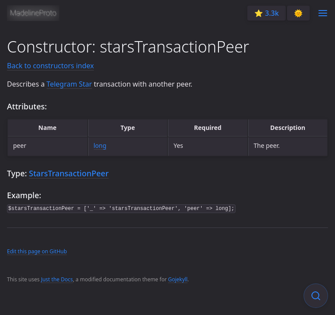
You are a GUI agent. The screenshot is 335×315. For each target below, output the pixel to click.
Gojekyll (178, 279)
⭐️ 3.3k (266, 13)
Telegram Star (69, 84)
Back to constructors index (50, 65)
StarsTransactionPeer (69, 173)
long (100, 145)
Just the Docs (57, 279)
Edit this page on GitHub (37, 251)
